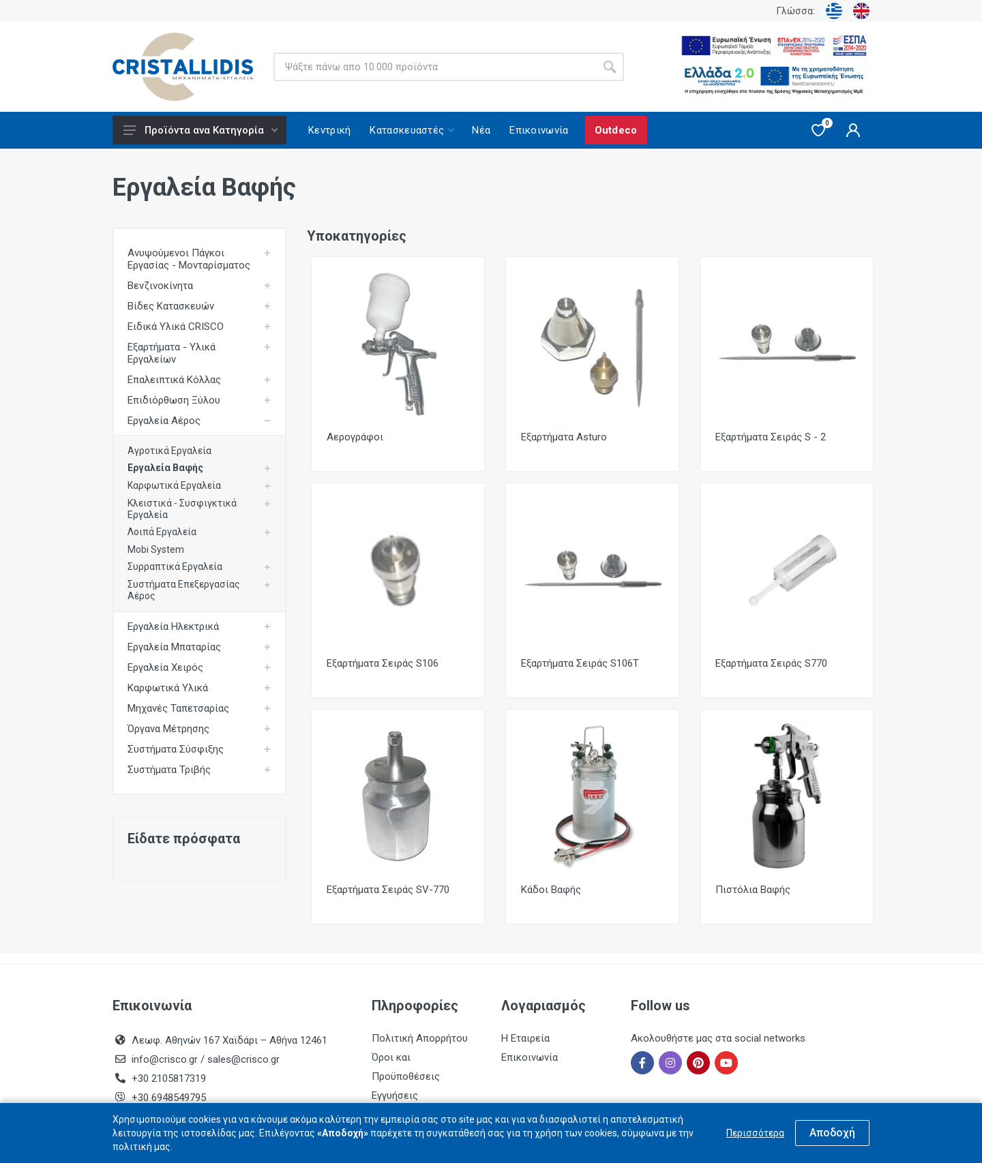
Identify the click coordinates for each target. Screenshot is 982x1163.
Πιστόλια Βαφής (752, 889)
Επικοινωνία (529, 1057)
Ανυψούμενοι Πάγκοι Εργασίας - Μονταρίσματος (189, 259)
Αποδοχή (832, 1132)
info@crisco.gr (166, 1059)
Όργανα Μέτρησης (168, 729)
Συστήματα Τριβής (169, 770)
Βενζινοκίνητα (160, 286)
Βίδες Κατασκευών (171, 306)
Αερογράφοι (355, 437)
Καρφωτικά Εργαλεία (174, 485)
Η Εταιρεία (525, 1038)
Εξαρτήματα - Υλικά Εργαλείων (171, 353)
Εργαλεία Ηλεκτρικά (173, 626)
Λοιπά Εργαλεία (162, 531)
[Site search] (434, 66)
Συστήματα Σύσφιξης (176, 749)
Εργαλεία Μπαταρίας (174, 647)
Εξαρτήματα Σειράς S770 (771, 663)
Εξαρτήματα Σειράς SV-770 (388, 889)
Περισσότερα (755, 1133)
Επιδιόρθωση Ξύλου (174, 400)
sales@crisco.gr (243, 1059)
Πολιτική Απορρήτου (420, 1038)
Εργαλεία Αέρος (164, 420)
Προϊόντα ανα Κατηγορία (200, 130)
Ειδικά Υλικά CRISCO (176, 326)
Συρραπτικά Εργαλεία (175, 566)
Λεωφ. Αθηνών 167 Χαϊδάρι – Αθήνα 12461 (229, 1040)
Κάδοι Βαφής (551, 889)
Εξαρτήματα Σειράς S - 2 (770, 437)
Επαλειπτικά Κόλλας (174, 380)
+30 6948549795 (169, 1097)
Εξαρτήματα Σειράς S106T (580, 663)
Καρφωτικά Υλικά (168, 688)
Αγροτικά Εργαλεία (169, 450)
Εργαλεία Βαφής (165, 467)
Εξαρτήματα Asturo (564, 437)
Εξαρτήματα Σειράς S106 (382, 663)
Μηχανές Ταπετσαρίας (178, 708)
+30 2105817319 (167, 1078)
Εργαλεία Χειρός (165, 667)
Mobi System (156, 549)
